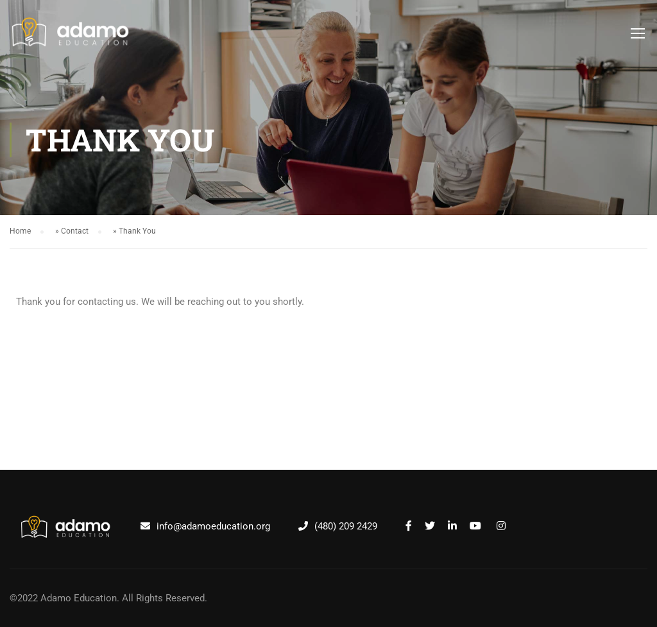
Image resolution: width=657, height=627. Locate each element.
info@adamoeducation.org (213, 526)
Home (20, 231)
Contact (75, 231)
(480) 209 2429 (345, 526)
